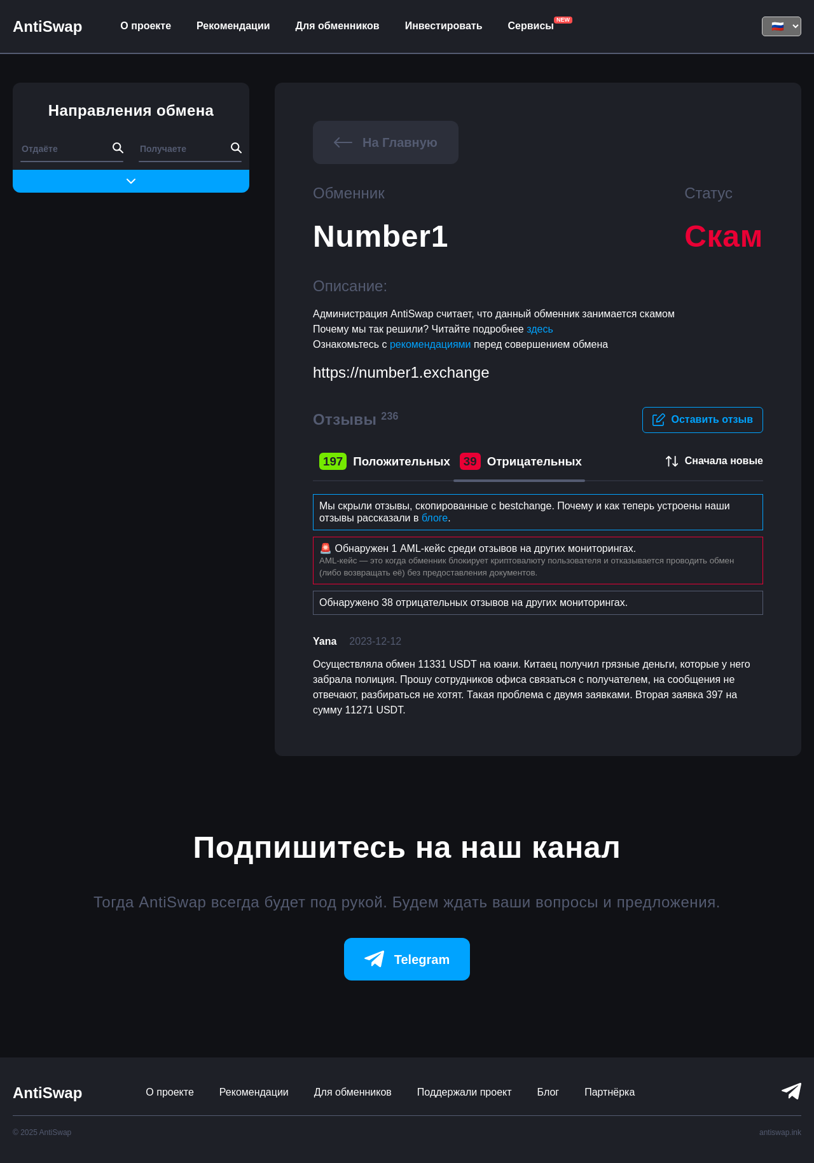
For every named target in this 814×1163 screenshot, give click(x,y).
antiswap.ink (780, 1132)
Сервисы (530, 25)
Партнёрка (609, 1092)
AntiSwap (47, 26)
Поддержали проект (464, 1092)
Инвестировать (444, 25)
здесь (540, 329)
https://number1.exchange (401, 372)
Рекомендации (233, 25)
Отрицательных (521, 462)
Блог (548, 1092)
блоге (435, 518)
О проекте (145, 25)
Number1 (380, 236)
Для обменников (338, 25)
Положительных (384, 462)
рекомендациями (432, 344)
